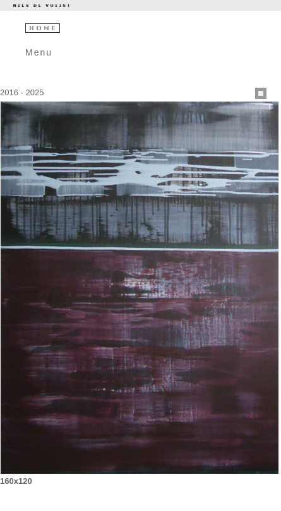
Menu (38, 52)
